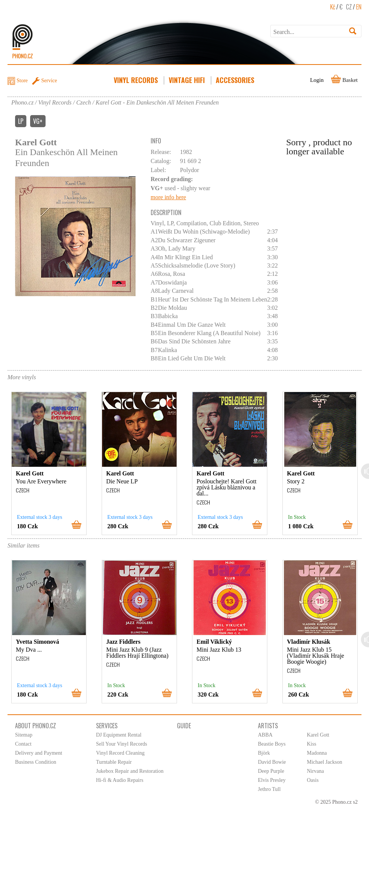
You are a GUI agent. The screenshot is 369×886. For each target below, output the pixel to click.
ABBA (265, 735)
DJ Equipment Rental (119, 735)
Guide (184, 726)
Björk (264, 753)
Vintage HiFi (187, 80)
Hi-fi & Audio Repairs (119, 780)
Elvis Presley (272, 780)
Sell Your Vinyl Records (121, 744)
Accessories (236, 80)
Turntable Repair (114, 762)
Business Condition (35, 762)
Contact (23, 744)
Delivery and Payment (38, 753)
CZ (349, 6)
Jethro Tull (269, 789)
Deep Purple (271, 771)
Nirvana (315, 771)
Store (22, 80)
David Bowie (272, 762)
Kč (332, 6)
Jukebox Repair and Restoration (129, 771)
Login (317, 80)
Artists (268, 726)
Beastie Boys (272, 744)
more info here (168, 197)
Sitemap (23, 735)
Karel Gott (318, 735)
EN (358, 6)
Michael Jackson (324, 762)
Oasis (313, 780)
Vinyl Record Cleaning (120, 753)
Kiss (311, 744)
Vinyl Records (136, 80)
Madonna (317, 753)
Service (49, 80)
